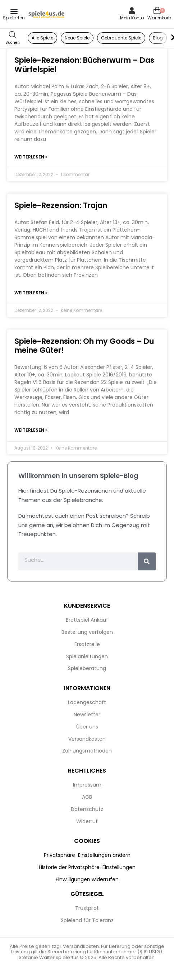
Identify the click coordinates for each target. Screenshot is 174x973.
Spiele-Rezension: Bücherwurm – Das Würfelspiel (84, 64)
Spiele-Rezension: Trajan (60, 205)
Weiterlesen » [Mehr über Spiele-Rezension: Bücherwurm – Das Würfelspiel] (30, 157)
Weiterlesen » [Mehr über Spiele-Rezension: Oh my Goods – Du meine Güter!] (30, 430)
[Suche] (147, 561)
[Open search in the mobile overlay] (12, 38)
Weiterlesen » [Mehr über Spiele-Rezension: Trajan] (30, 293)
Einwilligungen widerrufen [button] (87, 879)
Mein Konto (132, 18)
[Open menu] (14, 11)
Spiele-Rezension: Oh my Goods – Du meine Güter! (84, 345)
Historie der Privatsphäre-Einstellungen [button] (87, 867)
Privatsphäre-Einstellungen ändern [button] (87, 855)
